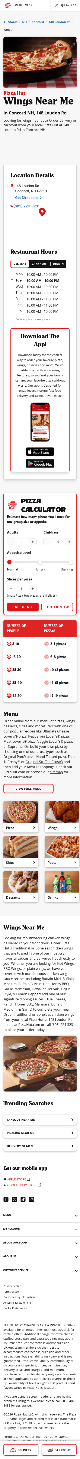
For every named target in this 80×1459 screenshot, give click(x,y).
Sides (21, 862)
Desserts (21, 897)
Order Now (57, 607)
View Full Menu (29, 789)
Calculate (22, 607)
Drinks (62, 897)
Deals (18, 5)
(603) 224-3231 (26, 206)
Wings (62, 827)
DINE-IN (58, 264)
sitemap (56, 772)
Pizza (21, 827)
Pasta (62, 862)
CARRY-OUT (40, 264)
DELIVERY (19, 264)
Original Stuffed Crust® (44, 761)
